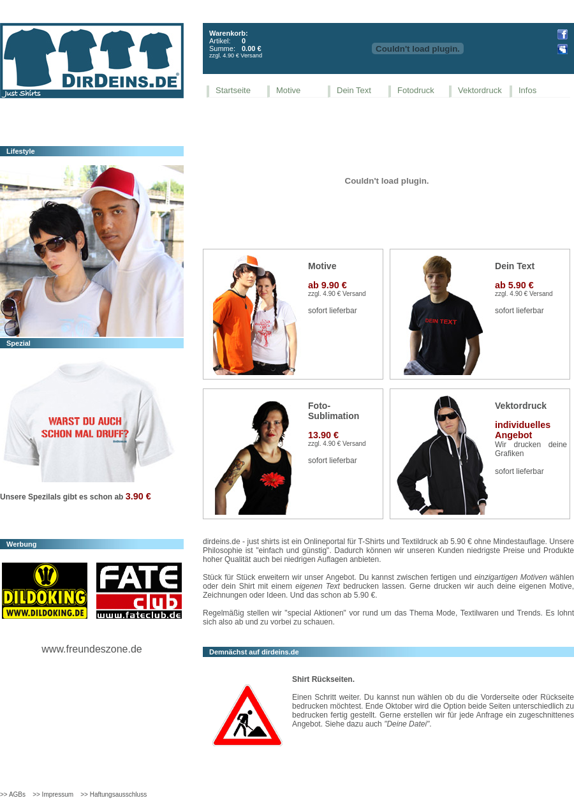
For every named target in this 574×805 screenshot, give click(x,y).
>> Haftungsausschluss (113, 794)
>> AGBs (13, 794)
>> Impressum (53, 794)
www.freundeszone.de (91, 649)
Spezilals (44, 496)
